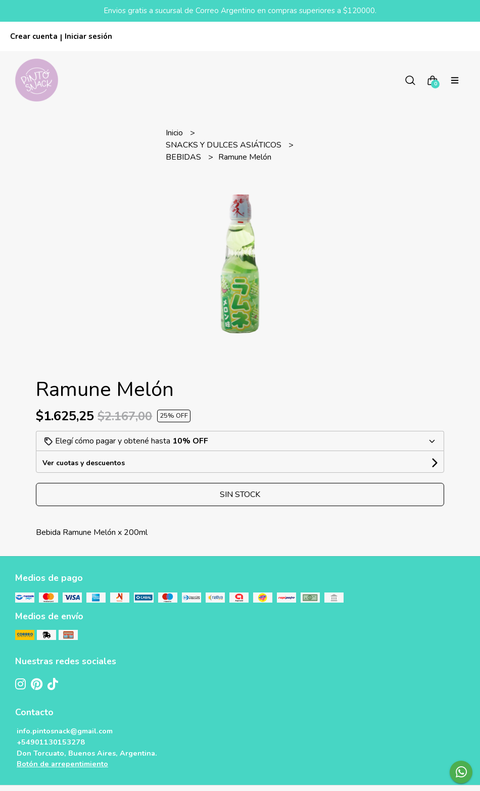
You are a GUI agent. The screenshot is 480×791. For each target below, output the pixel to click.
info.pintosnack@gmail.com (65, 731)
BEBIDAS (184, 157)
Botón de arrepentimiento (62, 764)
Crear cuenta (34, 36)
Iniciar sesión (88, 36)
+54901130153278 (51, 742)
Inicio (175, 132)
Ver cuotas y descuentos (83, 463)
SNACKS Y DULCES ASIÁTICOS (224, 145)
